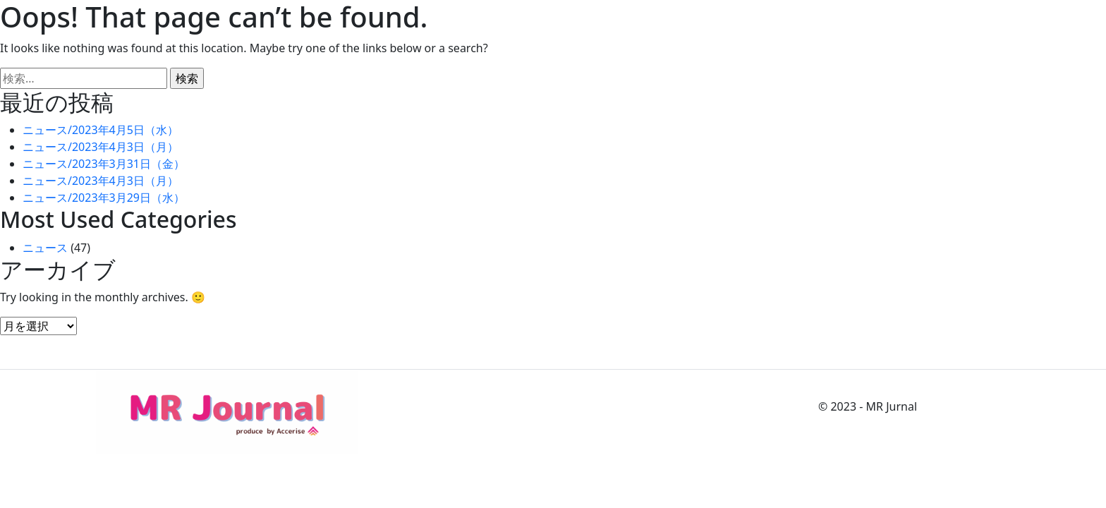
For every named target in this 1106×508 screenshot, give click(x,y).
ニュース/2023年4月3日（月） (100, 147)
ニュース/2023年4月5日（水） (100, 130)
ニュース (45, 247)
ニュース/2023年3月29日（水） (104, 197)
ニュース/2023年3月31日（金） (104, 163)
